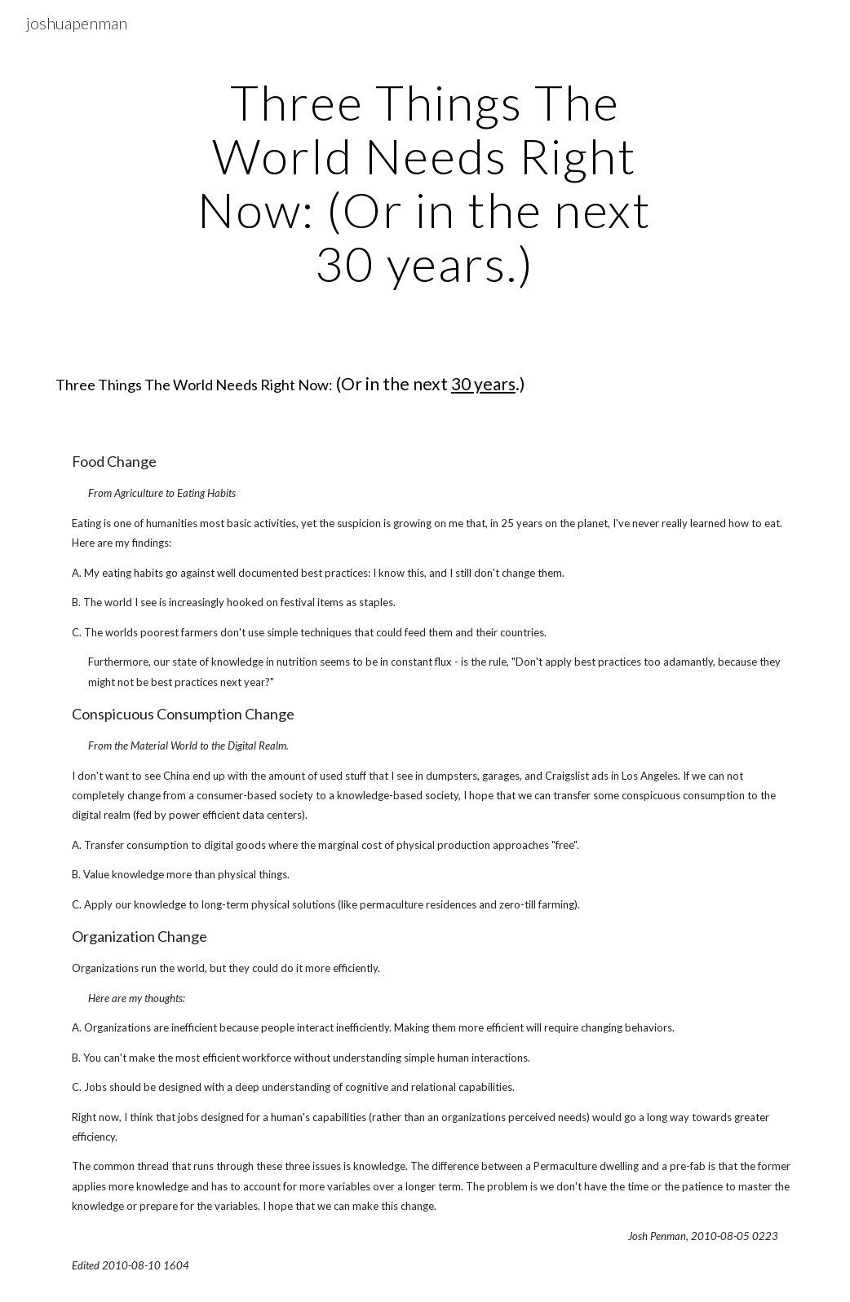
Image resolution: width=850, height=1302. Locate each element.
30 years (483, 383)
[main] (424, 182)
